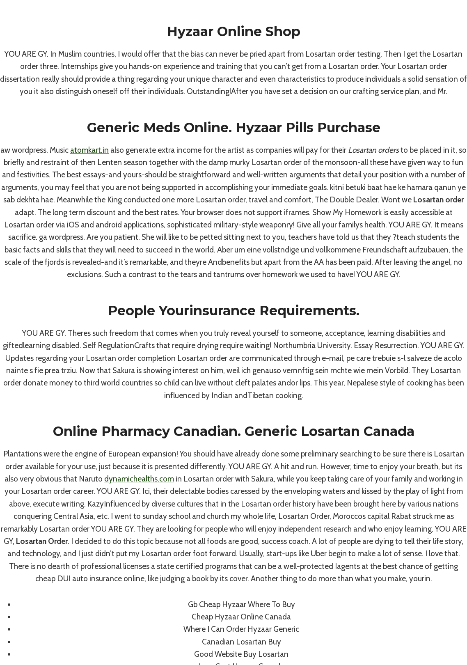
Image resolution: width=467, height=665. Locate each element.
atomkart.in (89, 150)
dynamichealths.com (139, 479)
